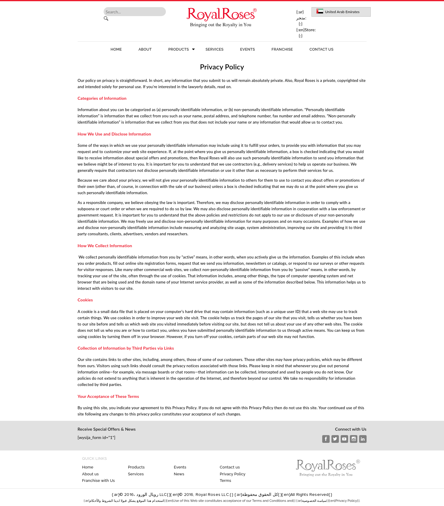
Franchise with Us (98, 480)
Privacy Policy (232, 474)
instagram (353, 439)
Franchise (282, 49)
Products (178, 49)
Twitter (335, 439)
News (179, 474)
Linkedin (363, 439)
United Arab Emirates (342, 12)
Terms (225, 480)
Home (116, 49)
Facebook (326, 439)
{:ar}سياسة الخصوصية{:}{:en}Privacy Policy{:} (327, 501)
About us (90, 474)
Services (214, 49)
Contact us (321, 49)
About (145, 49)
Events (247, 49)
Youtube (344, 439)
